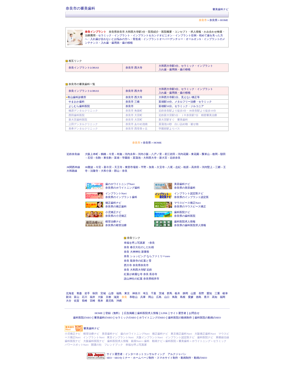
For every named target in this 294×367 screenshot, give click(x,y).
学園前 (126, 157)
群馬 (169, 293)
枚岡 (215, 154)
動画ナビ (157, 341)
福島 (119, 293)
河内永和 (130, 154)
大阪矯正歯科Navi (205, 333)
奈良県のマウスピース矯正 (190, 206)
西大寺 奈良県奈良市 (136, 265)
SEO (109, 357)
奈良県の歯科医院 (184, 215)
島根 (182, 296)
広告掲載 (129, 313)
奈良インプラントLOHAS (84, 67)
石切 (90, 157)
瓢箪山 (206, 154)
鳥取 (174, 296)
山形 (111, 293)
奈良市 (130, 67)
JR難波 (89, 167)
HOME (224, 20)
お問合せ (194, 313)
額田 (223, 154)
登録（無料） (113, 313)
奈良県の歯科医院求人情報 (190, 225)
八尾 (170, 167)
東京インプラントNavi (120, 337)
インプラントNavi (116, 193)
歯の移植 (127, 42)
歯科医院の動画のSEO (208, 317)
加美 (151, 167)
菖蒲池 (137, 157)
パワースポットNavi (77, 344)
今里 (111, 154)
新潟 (68, 296)
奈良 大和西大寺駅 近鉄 (138, 269)
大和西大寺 (165, 65)
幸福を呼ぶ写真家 (134, 242)
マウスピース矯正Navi (187, 202)
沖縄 (119, 300)
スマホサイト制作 (167, 357)
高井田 (195, 167)
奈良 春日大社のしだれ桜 (139, 247)
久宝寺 (161, 167)
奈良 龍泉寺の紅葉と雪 (137, 260)
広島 (158, 296)
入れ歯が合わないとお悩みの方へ (110, 39)
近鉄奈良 (175, 157)
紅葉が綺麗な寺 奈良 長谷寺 (140, 274)
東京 (127, 293)
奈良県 (213, 20)
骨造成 (137, 39)
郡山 (116, 170)
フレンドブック (113, 344)
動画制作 (186, 357)
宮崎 (92, 300)
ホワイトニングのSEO (152, 317)
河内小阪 (143, 154)
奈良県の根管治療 (116, 225)
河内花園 (183, 154)
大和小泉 (106, 170)
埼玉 (145, 293)
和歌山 (134, 296)
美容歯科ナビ (182, 184)
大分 (68, 300)
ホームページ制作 (143, 357)
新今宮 (108, 167)
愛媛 (190, 296)
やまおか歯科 (77, 101)
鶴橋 (103, 154)
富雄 (161, 101)
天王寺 (118, 167)
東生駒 (107, 157)
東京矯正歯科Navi (181, 333)
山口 (166, 296)
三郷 (217, 167)
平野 (143, 167)
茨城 (161, 293)
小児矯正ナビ (113, 212)
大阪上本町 (91, 154)
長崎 (84, 300)
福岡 (222, 296)
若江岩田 (170, 154)
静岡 (185, 293)
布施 (119, 154)
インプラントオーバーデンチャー (163, 39)
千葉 (153, 293)
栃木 (177, 293)
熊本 (100, 300)
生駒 (98, 157)
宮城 (103, 293)
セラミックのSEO (125, 317)
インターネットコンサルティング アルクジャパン (155, 354)
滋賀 (116, 296)
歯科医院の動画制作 (180, 317)
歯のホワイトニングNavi (120, 184)
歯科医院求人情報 (184, 221)
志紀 (178, 167)
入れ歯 (105, 42)
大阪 (100, 296)
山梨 (193, 293)
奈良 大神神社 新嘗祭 (136, 251)
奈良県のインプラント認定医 (191, 197)
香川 (206, 296)
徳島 (198, 296)
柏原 (186, 167)
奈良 (124, 170)
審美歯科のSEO (103, 317)
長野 (201, 293)
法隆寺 (94, 170)
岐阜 (225, 293)
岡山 (151, 296)
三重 (217, 293)
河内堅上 (207, 167)
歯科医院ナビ (182, 212)
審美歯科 (184, 341)
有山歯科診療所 (77, 97)
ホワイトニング (201, 341)
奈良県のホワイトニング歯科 (122, 187)
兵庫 (143, 296)
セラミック (104, 35)
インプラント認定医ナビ (188, 193)
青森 (79, 293)
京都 (108, 296)
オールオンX (193, 39)
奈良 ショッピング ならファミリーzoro (147, 256)
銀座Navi (136, 341)
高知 (214, 296)
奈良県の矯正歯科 (116, 206)
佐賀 (76, 300)
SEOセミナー (122, 357)
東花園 (195, 154)
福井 (92, 296)
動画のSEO (200, 357)
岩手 (87, 293)
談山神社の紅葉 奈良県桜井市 (141, 278)
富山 (76, 296)
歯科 (146, 341)
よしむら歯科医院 (79, 106)
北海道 (70, 293)
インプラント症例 (185, 35)
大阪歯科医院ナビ (94, 341)
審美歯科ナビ (220, 9)
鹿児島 (110, 300)
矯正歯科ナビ (113, 202)
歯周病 (115, 42)
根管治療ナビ (113, 221)
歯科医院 (170, 341)
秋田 (95, 293)
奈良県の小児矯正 (116, 215)
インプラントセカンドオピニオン (153, 35)
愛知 (209, 293)
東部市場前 (131, 167)
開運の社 (96, 344)
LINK (164, 313)
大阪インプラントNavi (149, 337)
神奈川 (136, 293)
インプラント (122, 35)
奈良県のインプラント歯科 (121, 197)
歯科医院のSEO (82, 317)
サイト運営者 (178, 313)
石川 (84, 296)
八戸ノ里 (156, 154)
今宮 (98, 167)
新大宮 (163, 157)
